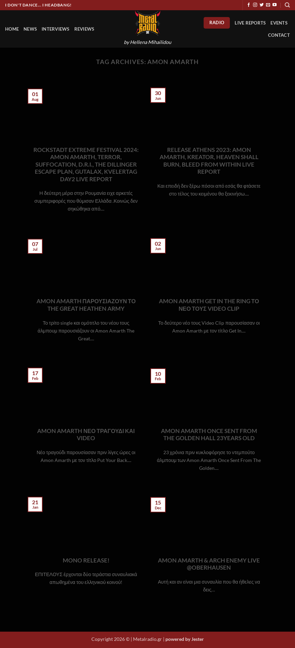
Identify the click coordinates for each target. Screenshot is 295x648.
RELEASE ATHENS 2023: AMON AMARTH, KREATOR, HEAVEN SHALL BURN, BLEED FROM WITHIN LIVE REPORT (209, 160)
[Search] (287, 5)
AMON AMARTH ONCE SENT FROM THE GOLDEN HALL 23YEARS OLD (209, 435)
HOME (12, 29)
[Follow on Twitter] (262, 5)
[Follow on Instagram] (255, 5)
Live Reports (250, 23)
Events (278, 23)
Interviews (56, 29)
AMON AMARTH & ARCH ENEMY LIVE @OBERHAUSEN (209, 564)
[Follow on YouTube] (274, 5)
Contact (279, 35)
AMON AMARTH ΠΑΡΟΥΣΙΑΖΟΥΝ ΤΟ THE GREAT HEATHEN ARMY (86, 305)
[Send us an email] (268, 5)
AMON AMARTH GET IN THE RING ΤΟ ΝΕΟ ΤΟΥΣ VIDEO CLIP (209, 305)
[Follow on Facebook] (249, 5)
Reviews (84, 29)
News (30, 29)
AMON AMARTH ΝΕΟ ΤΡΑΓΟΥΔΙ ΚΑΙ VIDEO (86, 435)
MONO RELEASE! (86, 560)
